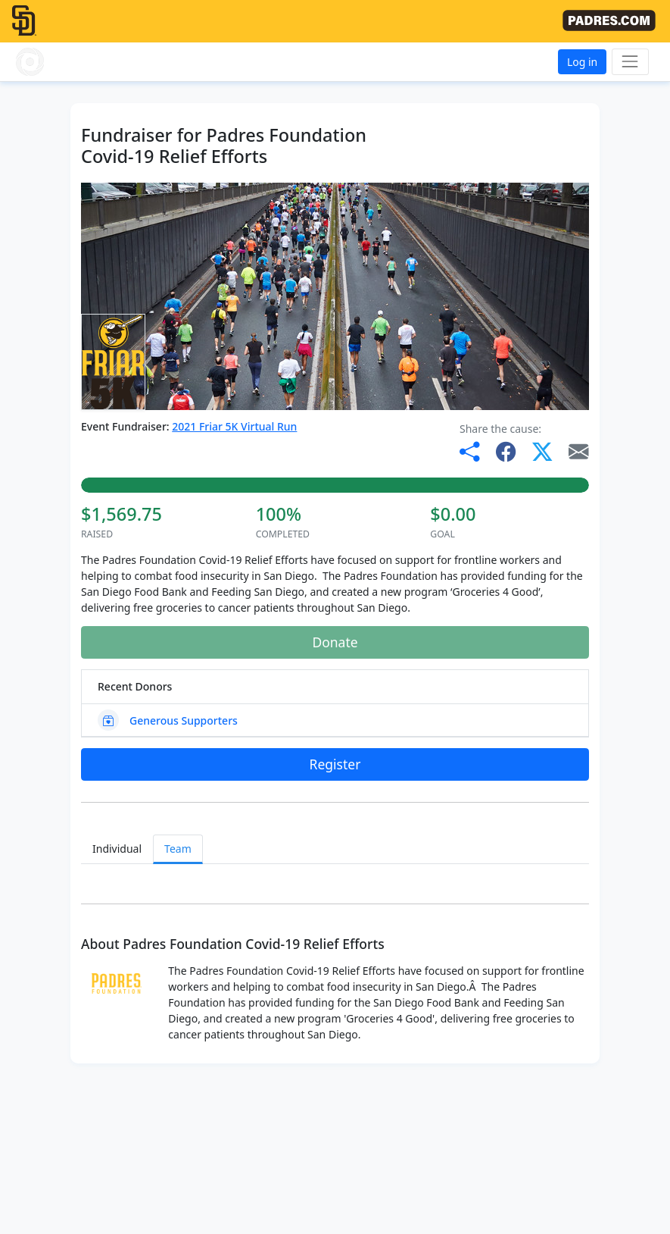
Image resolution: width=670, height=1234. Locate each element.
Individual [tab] (117, 848)
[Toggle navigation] (630, 62)
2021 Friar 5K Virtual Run (234, 426)
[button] (61, 62)
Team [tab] (178, 848)
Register (335, 764)
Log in (582, 62)
